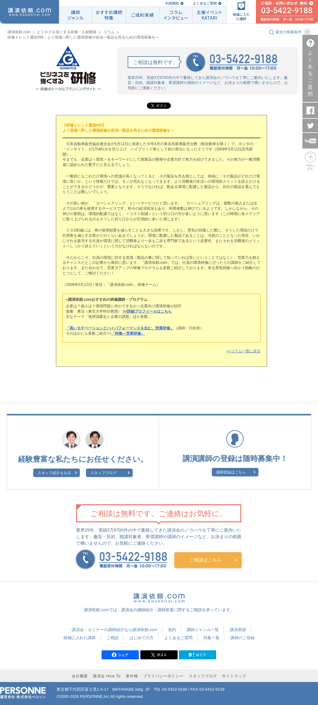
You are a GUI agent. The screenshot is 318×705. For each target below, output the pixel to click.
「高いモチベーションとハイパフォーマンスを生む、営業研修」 (120, 328)
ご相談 (113, 637)
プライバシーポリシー (163, 676)
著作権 (132, 676)
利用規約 (172, 3)
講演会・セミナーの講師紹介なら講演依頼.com (114, 629)
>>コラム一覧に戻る (243, 351)
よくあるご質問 (205, 3)
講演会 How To (106, 676)
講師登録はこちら (231, 472)
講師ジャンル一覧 (203, 629)
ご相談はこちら (205, 559)
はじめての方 (141, 637)
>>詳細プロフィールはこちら (147, 311)
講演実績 (238, 629)
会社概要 (80, 676)
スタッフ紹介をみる (54, 473)
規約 (172, 629)
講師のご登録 (242, 637)
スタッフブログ (103, 473)
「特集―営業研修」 (128, 333)
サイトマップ (234, 676)
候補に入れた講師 (79, 637)
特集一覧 (211, 637)
